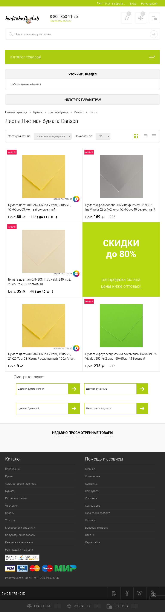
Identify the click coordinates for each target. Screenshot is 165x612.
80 (32, 216)
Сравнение (44, 606)
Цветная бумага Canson (31, 388)
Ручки (9, 476)
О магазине (92, 476)
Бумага (9, 491)
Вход (133, 3)
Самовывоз (92, 505)
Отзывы (90, 520)
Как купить (92, 491)
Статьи (89, 535)
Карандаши (12, 469)
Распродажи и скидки (19, 549)
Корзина (122, 606)
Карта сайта (92, 542)
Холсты (10, 520)
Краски (9, 513)
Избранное (84, 606)
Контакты (91, 483)
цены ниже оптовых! (121, 286)
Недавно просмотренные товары (82, 432)
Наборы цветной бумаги (26, 84)
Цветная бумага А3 (96, 388)
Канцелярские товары (19, 542)
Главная (90, 469)
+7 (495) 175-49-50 (13, 593)
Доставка (91, 498)
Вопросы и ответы (96, 527)
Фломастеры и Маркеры (21, 483)
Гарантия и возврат (97, 513)
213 (100, 366)
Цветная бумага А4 (28, 408)
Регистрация (149, 3)
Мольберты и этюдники (20, 527)
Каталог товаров (82, 57)
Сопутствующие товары (20, 535)
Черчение (11, 505)
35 (30, 291)
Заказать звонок (61, 21)
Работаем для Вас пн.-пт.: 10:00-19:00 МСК (32, 577)
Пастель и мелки (16, 498)
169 (100, 216)
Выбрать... (118, 3)
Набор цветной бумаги (98, 408)
